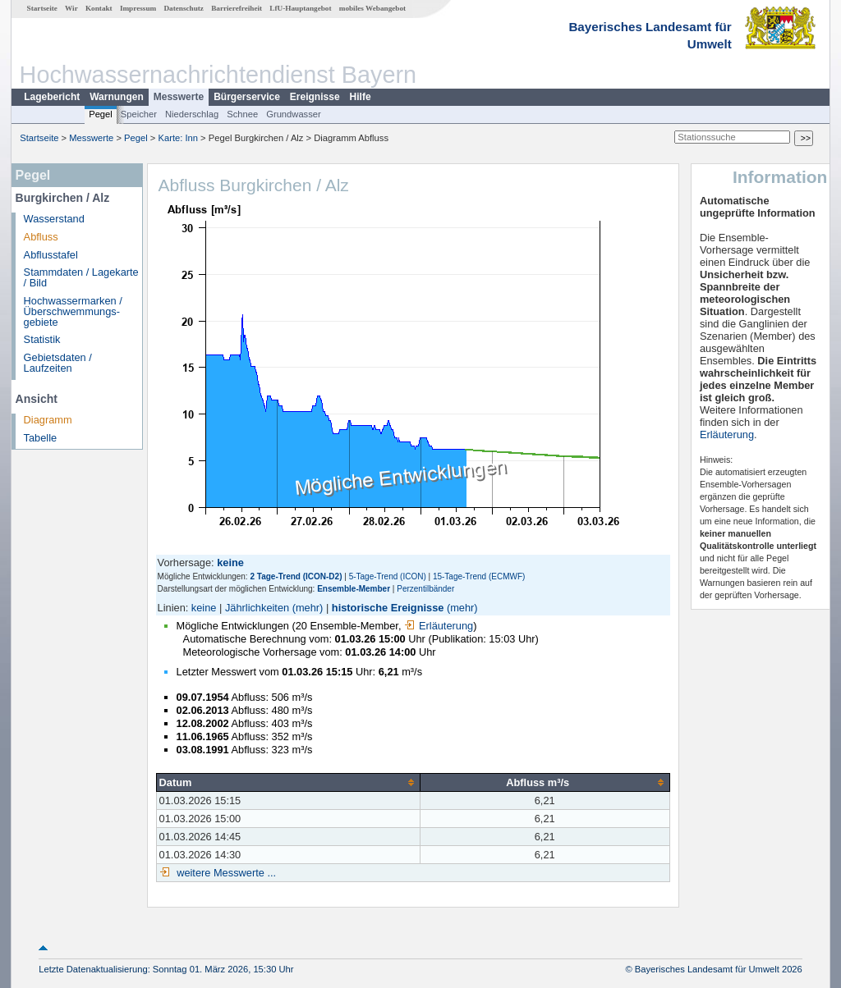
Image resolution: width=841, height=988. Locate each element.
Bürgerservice (247, 97)
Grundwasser (293, 114)
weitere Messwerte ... (225, 873)
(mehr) (308, 607)
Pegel (101, 114)
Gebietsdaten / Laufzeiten (58, 362)
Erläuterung (438, 626)
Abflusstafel (51, 255)
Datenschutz (183, 8)
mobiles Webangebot (372, 8)
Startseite (42, 8)
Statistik (42, 339)
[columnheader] (288, 782)
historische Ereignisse (388, 607)
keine (204, 607)
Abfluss (41, 237)
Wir (71, 8)
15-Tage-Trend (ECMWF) (479, 576)
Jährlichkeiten (257, 607)
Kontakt (99, 8)
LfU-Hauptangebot (300, 8)
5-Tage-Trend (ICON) (387, 576)
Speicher (139, 114)
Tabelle (40, 438)
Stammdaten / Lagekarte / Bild (81, 277)
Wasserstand (54, 219)
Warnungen (117, 97)
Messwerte (179, 97)
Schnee (242, 114)
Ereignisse (315, 97)
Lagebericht (52, 97)
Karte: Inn (179, 138)
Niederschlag (191, 114)
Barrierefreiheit (236, 8)
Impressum (138, 8)
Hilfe (360, 97)
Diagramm (48, 420)
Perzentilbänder (425, 588)
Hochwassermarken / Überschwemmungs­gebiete (73, 311)
